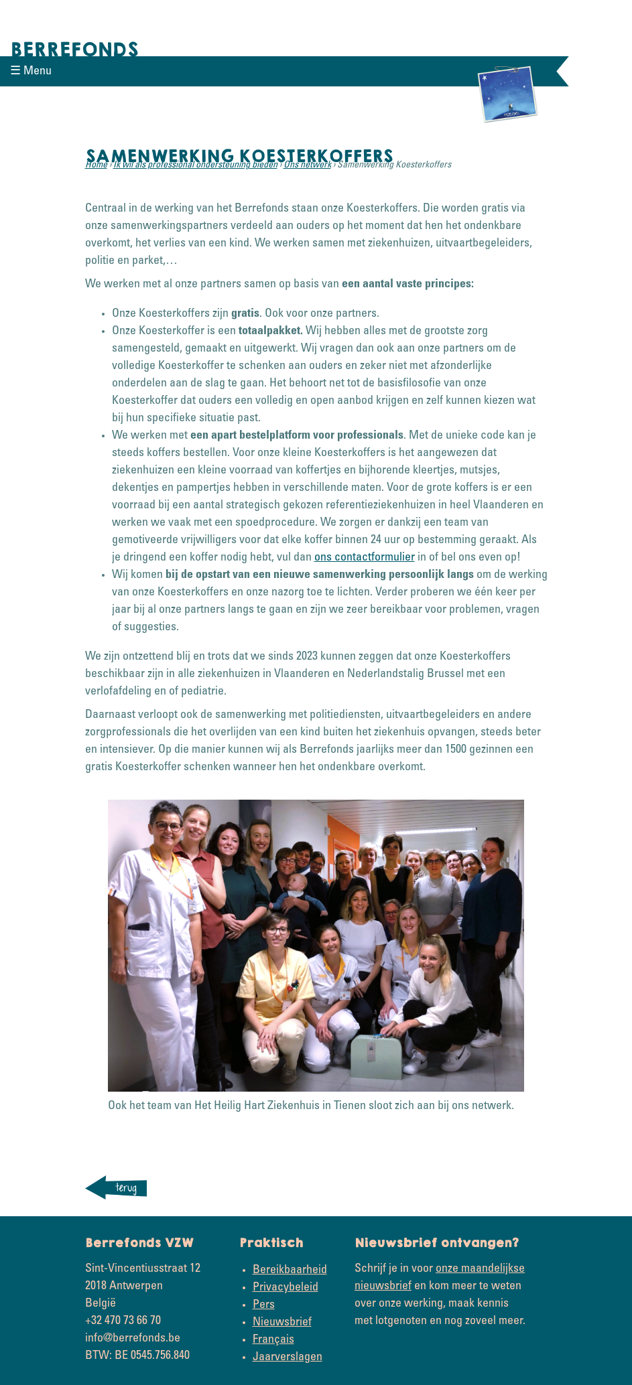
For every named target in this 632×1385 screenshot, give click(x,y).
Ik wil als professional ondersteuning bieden (195, 165)
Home (96, 165)
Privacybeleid (285, 1288)
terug (126, 1187)
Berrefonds (74, 50)
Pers (264, 1305)
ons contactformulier (364, 558)
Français (273, 1340)
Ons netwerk (307, 165)
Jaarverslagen (287, 1358)
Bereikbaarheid (290, 1270)
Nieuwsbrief (282, 1323)
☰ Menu (31, 72)
